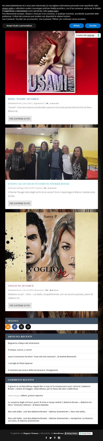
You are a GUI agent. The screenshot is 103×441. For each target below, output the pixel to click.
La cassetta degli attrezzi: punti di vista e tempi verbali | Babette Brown (43, 402)
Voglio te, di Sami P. (21, 286)
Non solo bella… (78, 411)
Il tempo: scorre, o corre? (20, 349)
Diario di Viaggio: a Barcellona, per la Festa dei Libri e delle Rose (47, 388)
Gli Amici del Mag (16, 188)
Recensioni (39, 290)
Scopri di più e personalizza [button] (19, 26)
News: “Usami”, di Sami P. (23, 99)
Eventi (39, 188)
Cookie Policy (86, 433)
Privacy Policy (72, 433)
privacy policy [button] (8, 8)
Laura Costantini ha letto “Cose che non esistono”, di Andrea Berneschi (42, 356)
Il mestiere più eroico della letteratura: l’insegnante (33, 370)
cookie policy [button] (53, 11)
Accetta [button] (92, 26)
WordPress (59, 433)
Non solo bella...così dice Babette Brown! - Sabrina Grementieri (38, 411)
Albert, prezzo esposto (32, 395)
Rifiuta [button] (77, 26)
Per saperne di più (20, 118)
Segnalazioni (39, 103)
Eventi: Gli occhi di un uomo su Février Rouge (38, 184)
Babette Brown (16, 103)
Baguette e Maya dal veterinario (23, 343)
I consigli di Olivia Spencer (20, 363)
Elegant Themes (30, 433)
